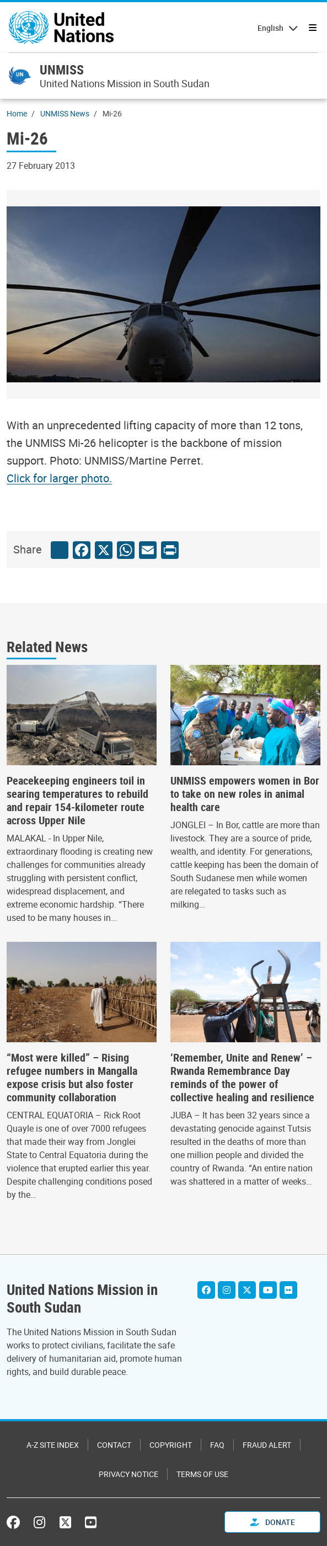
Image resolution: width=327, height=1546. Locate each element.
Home (17, 113)
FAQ (217, 1445)
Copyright (170, 1445)
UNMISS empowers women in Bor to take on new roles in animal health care (244, 794)
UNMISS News (64, 113)
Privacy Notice (128, 1474)
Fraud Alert (267, 1445)
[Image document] (67, 478)
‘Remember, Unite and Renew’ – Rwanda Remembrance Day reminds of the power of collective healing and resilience (242, 1077)
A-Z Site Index (52, 1445)
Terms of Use (202, 1474)
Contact (114, 1445)
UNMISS (62, 69)
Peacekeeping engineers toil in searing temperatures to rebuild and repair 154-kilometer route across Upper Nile (77, 800)
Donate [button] (272, 1522)
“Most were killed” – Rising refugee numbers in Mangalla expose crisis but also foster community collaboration (72, 1077)
